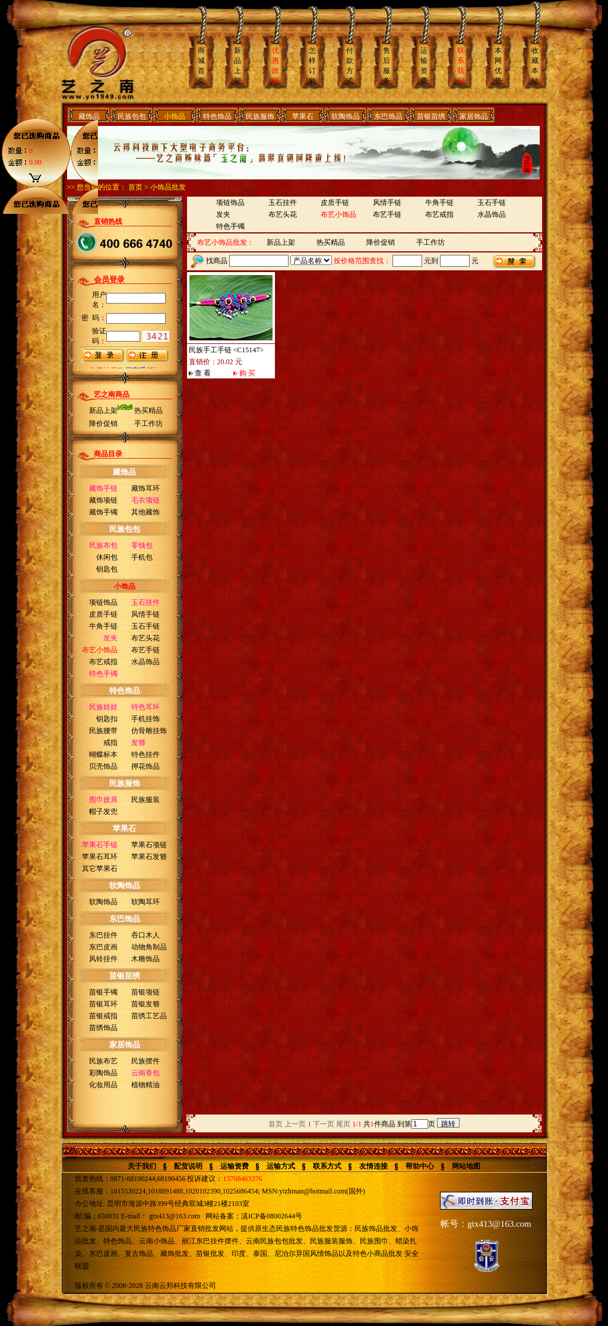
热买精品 (148, 410)
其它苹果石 (100, 868)
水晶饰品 (145, 662)
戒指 (110, 742)
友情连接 (373, 1166)
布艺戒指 (103, 662)
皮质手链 (103, 614)
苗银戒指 (103, 1016)
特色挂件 (145, 754)
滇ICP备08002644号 (271, 1216)
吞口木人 (145, 935)
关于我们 (142, 1166)
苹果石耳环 (100, 857)
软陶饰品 (345, 116)
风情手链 (145, 614)
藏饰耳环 (145, 488)
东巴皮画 (103, 947)
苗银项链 (145, 992)
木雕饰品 (145, 959)
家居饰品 (474, 116)
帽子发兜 (103, 811)
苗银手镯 (103, 992)
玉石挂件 (282, 202)
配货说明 (188, 1166)
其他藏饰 (145, 512)
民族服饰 (260, 116)
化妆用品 (103, 1085)
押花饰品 (145, 766)
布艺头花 (145, 638)
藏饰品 (89, 116)
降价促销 (103, 423)
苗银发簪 (145, 1004)
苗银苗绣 (431, 116)
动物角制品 (149, 947)
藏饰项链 (103, 500)
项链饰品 (103, 602)
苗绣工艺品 (149, 1016)
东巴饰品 (388, 116)
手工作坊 (148, 423)
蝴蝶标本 (103, 754)
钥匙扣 (107, 719)
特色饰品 (217, 116)
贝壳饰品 (103, 766)
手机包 (142, 557)
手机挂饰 (145, 719)
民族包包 (132, 116)
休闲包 (107, 557)
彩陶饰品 (103, 1073)
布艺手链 (145, 650)
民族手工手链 (210, 350)
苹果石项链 (149, 845)
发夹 (223, 214)
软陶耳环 (145, 902)
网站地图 (466, 1166)
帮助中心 (420, 1166)
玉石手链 (145, 626)
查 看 (203, 373)
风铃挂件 (103, 959)
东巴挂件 (103, 935)
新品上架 (103, 410)
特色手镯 (230, 226)
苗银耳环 (103, 1004)
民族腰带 (103, 731)
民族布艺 (103, 1061)
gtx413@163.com (174, 1216)
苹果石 (303, 116)
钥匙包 (107, 569)
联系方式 (327, 1166)
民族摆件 (145, 1061)
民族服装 (145, 799)
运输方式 (281, 1166)
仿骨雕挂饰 (149, 731)
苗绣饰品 (103, 1028)
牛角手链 (103, 626)
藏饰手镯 (103, 512)
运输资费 (234, 1166)
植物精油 (145, 1085)
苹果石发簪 (149, 857)
